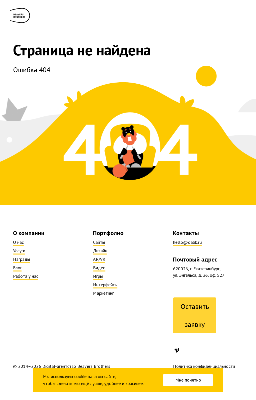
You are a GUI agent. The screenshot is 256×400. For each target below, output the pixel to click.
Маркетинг (103, 293)
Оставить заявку (194, 315)
